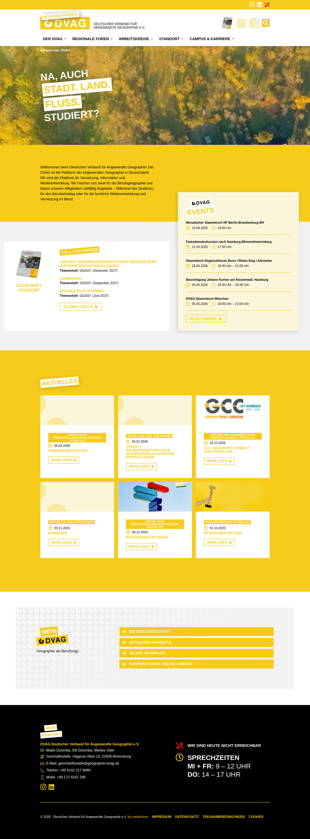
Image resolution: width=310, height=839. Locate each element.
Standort (169, 39)
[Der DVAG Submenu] (65, 38)
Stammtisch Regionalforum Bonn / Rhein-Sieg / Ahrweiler (229, 260)
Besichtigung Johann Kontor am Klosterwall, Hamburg (227, 279)
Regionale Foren (90, 39)
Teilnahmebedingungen (224, 816)
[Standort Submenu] (183, 38)
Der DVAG (52, 39)
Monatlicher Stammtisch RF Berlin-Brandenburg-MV (225, 222)
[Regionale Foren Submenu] (112, 38)
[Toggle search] (266, 23)
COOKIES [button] (256, 816)
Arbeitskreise (134, 39)
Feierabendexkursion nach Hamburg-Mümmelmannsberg (229, 241)
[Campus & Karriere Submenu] (233, 38)
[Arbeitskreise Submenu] (152, 38)
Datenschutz (187, 816)
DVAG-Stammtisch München (207, 298)
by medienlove (138, 816)
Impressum (161, 816)
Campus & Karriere (210, 39)
